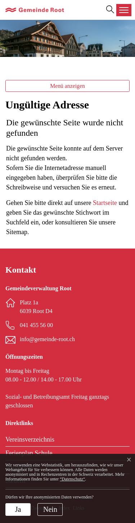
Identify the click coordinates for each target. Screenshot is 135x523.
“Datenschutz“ (72, 479)
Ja (18, 509)
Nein (50, 509)
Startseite (105, 202)
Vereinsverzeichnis (29, 439)
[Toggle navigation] (124, 10)
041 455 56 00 (36, 325)
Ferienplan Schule (28, 453)
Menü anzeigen (67, 86)
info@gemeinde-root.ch (47, 339)
